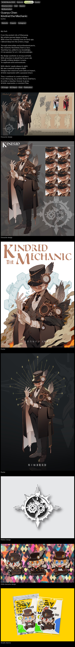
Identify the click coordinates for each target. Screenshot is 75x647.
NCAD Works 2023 (8, 2)
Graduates (29, 2)
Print (20, 87)
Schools (20, 2)
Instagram (22, 23)
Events (37, 2)
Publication (28, 87)
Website (5, 23)
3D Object (13, 87)
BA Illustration (7, 9)
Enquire (13, 23)
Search (22, 6)
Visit (15, 6)
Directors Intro (7, 6)
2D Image (4, 87)
